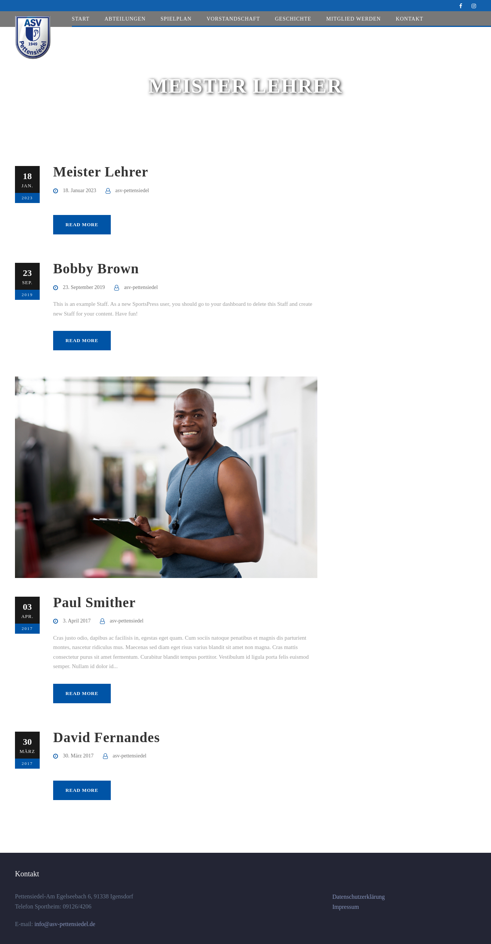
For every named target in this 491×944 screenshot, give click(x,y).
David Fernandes (106, 737)
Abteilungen (125, 19)
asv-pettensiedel (132, 190)
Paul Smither (94, 602)
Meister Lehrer (100, 171)
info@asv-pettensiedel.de (64, 924)
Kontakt (410, 19)
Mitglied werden (353, 19)
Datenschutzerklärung (358, 897)
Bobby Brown (96, 268)
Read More (81, 224)
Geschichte (293, 19)
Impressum (345, 907)
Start (80, 19)
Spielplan (176, 19)
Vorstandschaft (233, 19)
